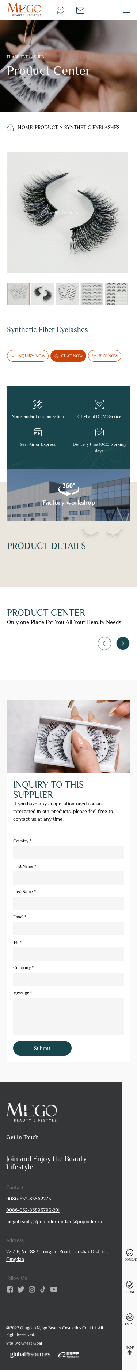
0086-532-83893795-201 (33, 1210)
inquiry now (27, 356)
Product (46, 127)
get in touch (22, 1137)
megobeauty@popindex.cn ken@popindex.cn (55, 1221)
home (25, 127)
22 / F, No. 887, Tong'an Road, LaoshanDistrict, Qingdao (57, 1255)
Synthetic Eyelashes (91, 127)
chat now (68, 356)
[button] (122, 643)
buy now (104, 356)
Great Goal (31, 1343)
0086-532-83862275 (28, 1199)
